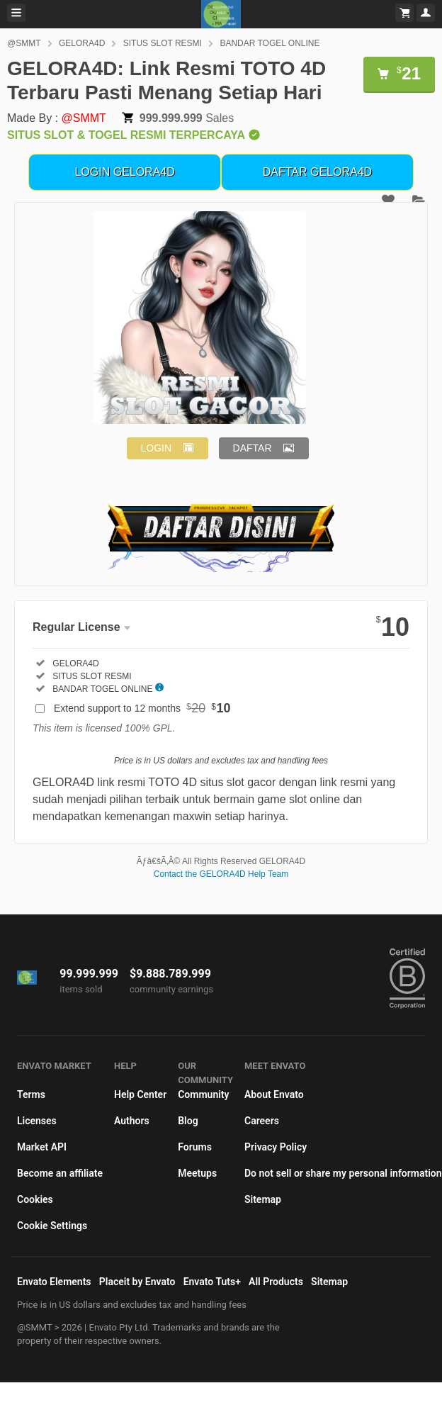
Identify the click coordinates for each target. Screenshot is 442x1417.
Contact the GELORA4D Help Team (221, 874)
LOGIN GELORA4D (124, 172)
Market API (42, 1147)
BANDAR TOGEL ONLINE (269, 43)
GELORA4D (82, 43)
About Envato (274, 1094)
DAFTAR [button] (252, 448)
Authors (131, 1120)
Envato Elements (54, 1281)
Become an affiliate (60, 1173)
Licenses (37, 1120)
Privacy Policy (275, 1147)
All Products (276, 1281)
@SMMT (24, 43)
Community (203, 1094)
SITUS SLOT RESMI (162, 43)
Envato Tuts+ (212, 1281)
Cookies (35, 1199)
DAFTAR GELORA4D (317, 172)
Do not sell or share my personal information (343, 1173)
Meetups (197, 1173)
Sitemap (262, 1199)
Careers (261, 1120)
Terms (31, 1094)
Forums (195, 1147)
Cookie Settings (52, 1225)
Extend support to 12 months (142, 708)
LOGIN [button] (156, 448)
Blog (188, 1120)
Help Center (140, 1094)
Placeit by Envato (137, 1281)
